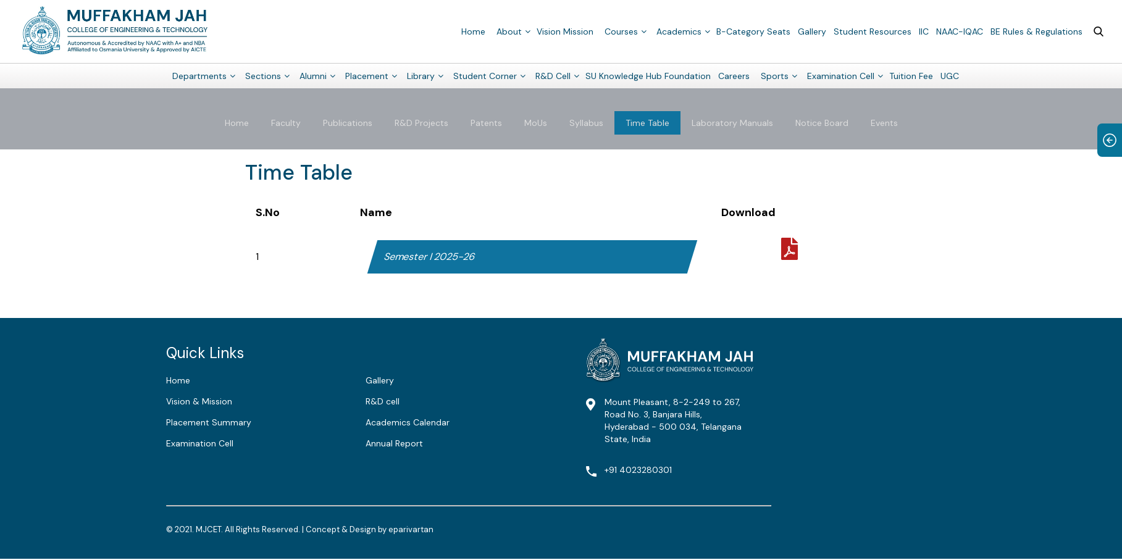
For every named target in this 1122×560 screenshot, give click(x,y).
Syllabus (586, 122)
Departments (199, 75)
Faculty (286, 122)
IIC (924, 30)
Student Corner (485, 75)
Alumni (313, 75)
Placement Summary (208, 422)
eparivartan (410, 529)
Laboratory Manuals (732, 122)
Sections (263, 75)
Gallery (812, 30)
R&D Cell (553, 75)
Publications (347, 122)
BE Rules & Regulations (1036, 30)
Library (421, 75)
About (509, 30)
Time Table (647, 122)
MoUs (535, 122)
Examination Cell (840, 75)
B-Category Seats (753, 30)
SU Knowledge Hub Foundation (648, 75)
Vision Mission (565, 30)
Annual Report (394, 443)
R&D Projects (421, 122)
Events (884, 122)
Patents (486, 122)
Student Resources (872, 30)
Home (473, 30)
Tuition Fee (911, 75)
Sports (775, 75)
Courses (621, 30)
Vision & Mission (199, 401)
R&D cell (383, 401)
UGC (949, 75)
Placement (366, 75)
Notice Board (821, 122)
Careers (734, 75)
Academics (678, 30)
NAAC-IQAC (959, 30)
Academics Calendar (408, 422)
